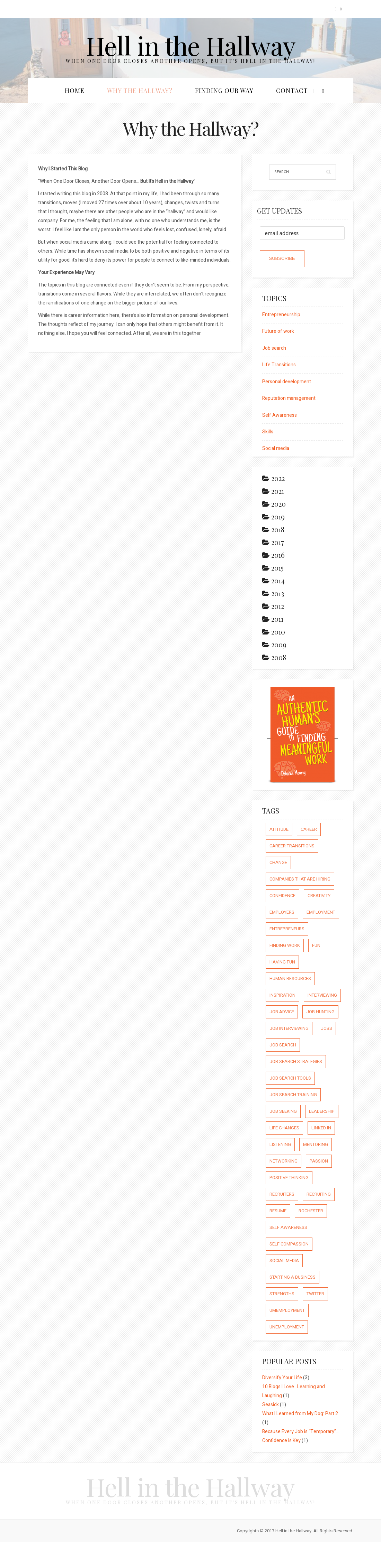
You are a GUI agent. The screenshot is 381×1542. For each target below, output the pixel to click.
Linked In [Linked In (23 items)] (321, 1128)
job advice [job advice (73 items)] (281, 1011)
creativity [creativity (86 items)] (319, 895)
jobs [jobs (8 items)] (326, 1028)
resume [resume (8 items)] (277, 1210)
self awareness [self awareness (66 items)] (288, 1227)
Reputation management (289, 398)
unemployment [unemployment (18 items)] (286, 1327)
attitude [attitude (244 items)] (279, 829)
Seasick (270, 1404)
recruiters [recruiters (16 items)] (281, 1194)
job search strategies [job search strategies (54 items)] (295, 1061)
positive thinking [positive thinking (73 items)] (289, 1177)
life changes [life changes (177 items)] (284, 1128)
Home (75, 90)
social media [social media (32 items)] (284, 1260)
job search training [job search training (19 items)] (293, 1094)
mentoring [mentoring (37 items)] (315, 1144)
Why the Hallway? (139, 90)
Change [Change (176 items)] (278, 862)
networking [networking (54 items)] (283, 1161)
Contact (292, 90)
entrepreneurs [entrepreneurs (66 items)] (286, 928)
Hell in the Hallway (190, 45)
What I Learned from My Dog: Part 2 (300, 1413)
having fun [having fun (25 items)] (282, 962)
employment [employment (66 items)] (321, 912)
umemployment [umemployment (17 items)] (287, 1310)
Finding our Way (224, 90)
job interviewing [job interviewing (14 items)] (289, 1028)
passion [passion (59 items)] (319, 1161)
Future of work (278, 331)
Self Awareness (279, 415)
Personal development (286, 381)
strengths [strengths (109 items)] (281, 1293)
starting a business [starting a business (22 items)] (292, 1277)
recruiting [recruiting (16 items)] (319, 1194)
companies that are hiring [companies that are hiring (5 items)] (299, 879)
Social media (275, 448)
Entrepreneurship (281, 314)
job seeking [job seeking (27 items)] (283, 1111)
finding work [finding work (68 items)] (284, 945)
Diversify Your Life (282, 1377)
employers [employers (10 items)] (281, 912)
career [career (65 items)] (309, 829)
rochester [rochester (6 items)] (311, 1210)
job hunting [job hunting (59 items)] (320, 1011)
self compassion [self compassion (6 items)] (289, 1244)
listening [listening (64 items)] (280, 1144)
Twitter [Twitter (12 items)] (315, 1293)
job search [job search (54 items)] (282, 1045)
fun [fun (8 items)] (316, 945)
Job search (274, 348)
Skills (267, 431)
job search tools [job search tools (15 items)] (290, 1078)
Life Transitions (279, 364)
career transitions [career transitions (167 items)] (291, 846)
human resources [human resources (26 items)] (290, 978)
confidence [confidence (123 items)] (282, 895)
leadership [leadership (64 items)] (322, 1111)
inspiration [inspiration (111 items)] (282, 995)
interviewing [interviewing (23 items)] (322, 995)
